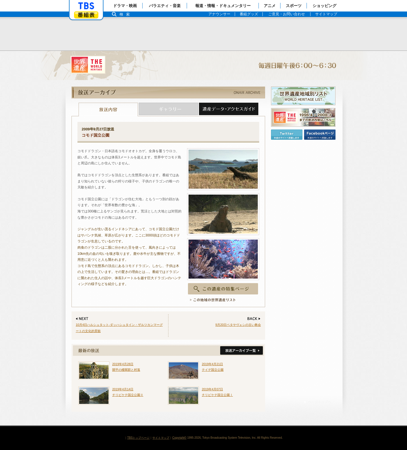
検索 (126, 14)
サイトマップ (160, 437)
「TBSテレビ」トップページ (86, 6)
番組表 (86, 14)
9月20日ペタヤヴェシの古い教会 (238, 324)
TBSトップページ (138, 437)
